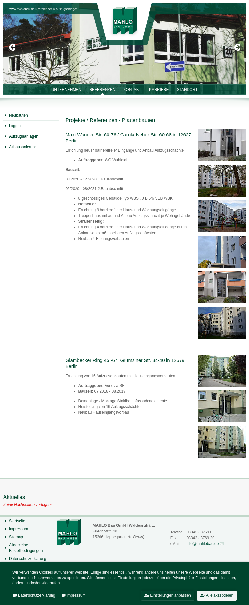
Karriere (159, 90)
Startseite (17, 521)
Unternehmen (66, 90)
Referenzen (45, 9)
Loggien (16, 126)
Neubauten (18, 115)
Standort (187, 90)
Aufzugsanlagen (67, 9)
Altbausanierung (23, 147)
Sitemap (16, 537)
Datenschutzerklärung (27, 558)
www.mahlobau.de (21, 9)
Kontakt (132, 90)
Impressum (18, 529)
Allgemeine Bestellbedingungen (26, 548)
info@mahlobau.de (203, 543)
